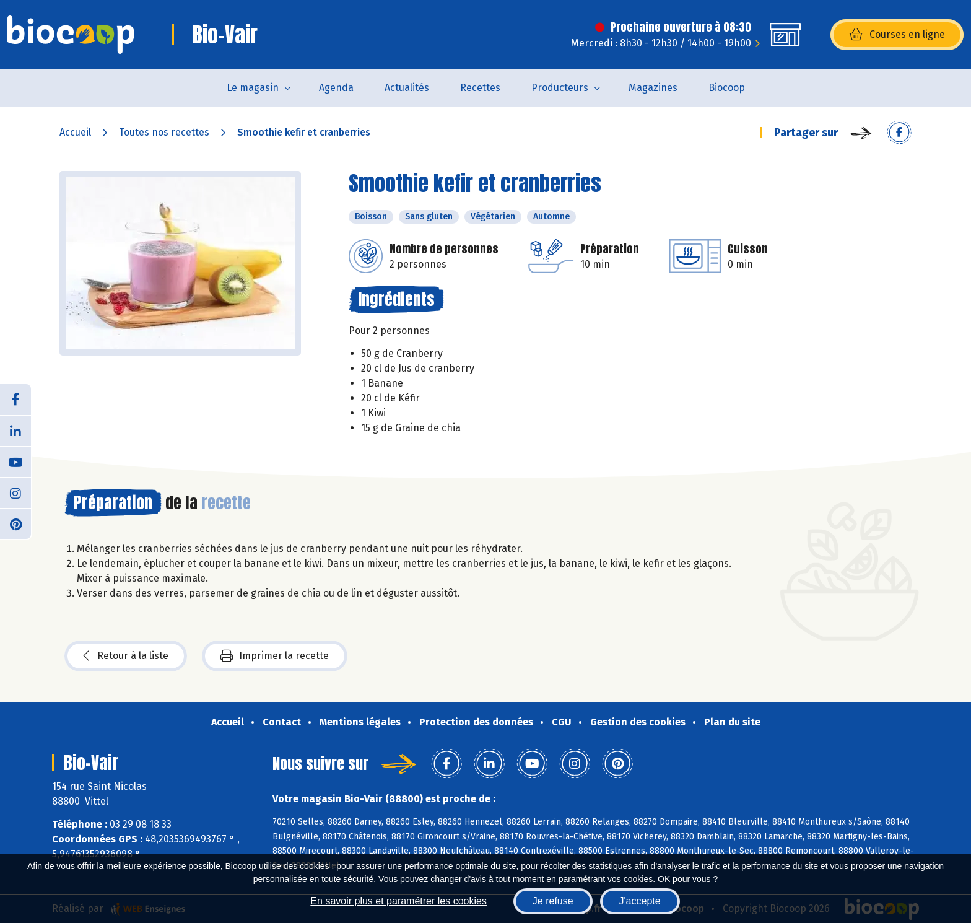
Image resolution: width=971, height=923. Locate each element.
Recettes (480, 88)
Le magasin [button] (253, 88)
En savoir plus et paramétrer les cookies (398, 901)
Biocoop (726, 88)
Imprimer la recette (274, 656)
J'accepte (640, 901)
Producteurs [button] (559, 88)
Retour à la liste (125, 656)
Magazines (653, 88)
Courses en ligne (897, 34)
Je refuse (553, 901)
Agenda (336, 88)
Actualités (407, 88)
